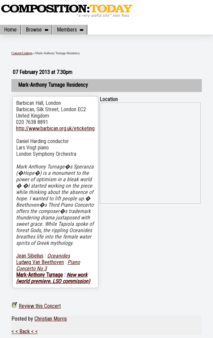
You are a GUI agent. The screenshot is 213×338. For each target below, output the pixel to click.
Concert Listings (21, 53)
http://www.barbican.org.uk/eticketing (55, 128)
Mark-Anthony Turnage (39, 275)
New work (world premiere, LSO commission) (53, 278)
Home (10, 29)
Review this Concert (40, 306)
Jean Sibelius (29, 256)
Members (70, 29)
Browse (37, 29)
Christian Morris (50, 319)
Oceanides (58, 256)
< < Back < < (24, 331)
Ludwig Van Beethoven (40, 262)
